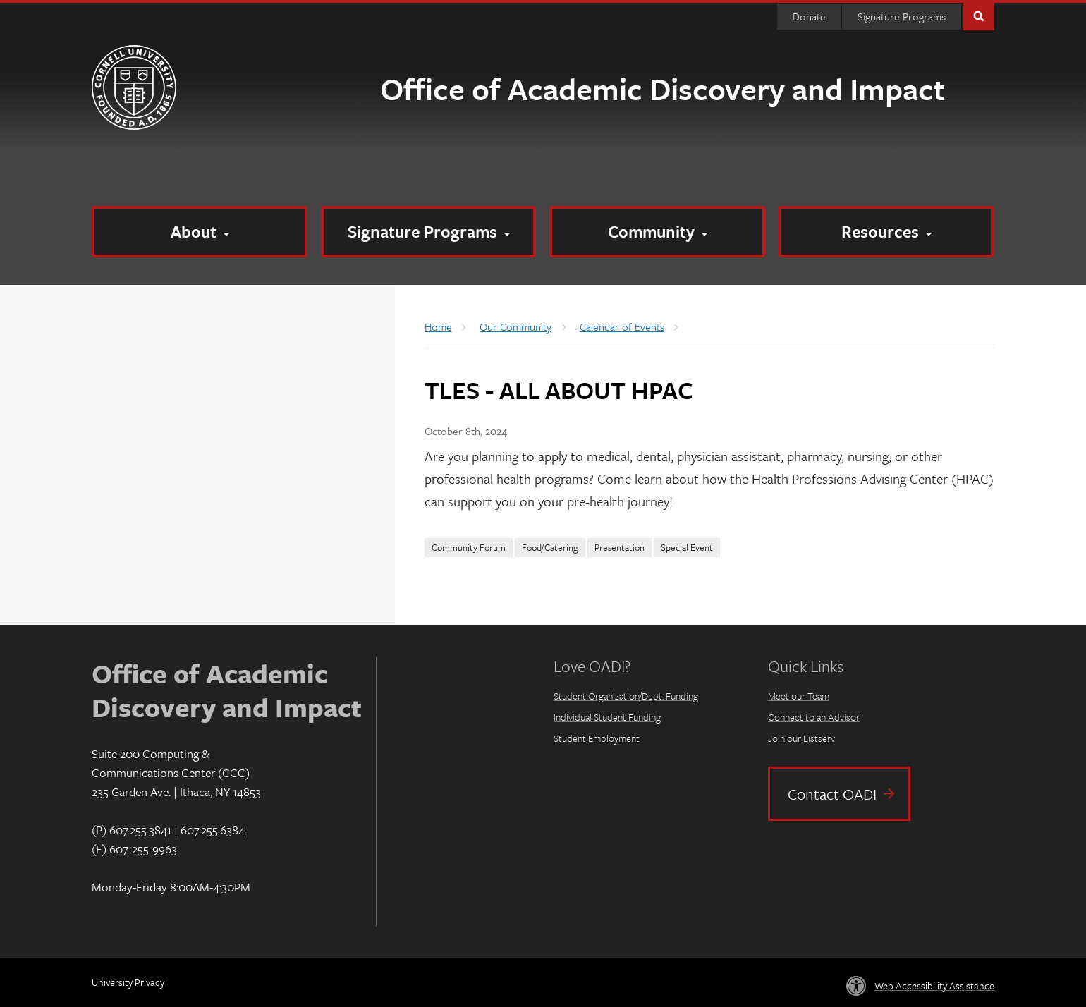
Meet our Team (798, 695)
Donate (809, 16)
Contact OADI (832, 794)
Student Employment (597, 738)
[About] (199, 231)
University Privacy (128, 982)
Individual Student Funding (607, 716)
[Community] (657, 231)
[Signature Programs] (429, 231)
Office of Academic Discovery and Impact (662, 88)
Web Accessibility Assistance (934, 985)
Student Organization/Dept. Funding (626, 695)
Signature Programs (902, 16)
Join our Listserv (801, 738)
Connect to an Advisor (814, 716)
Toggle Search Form (978, 15)
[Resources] (886, 231)
